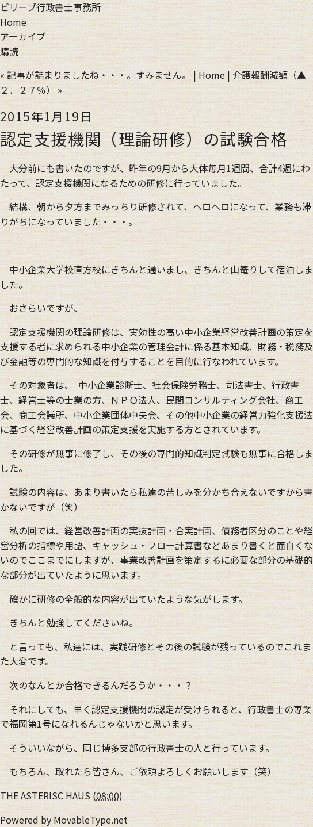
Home (13, 22)
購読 (9, 51)
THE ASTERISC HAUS (45, 795)
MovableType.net (91, 819)
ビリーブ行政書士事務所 (50, 7)
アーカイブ (22, 36)
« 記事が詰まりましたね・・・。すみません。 (95, 75)
